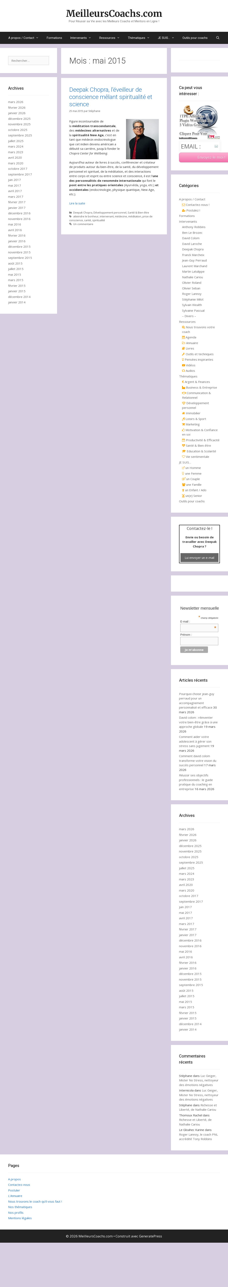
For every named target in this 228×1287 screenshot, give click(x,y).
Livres (188, 348)
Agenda (189, 337)
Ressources (111, 38)
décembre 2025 (19, 119)
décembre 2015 (19, 246)
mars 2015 (15, 280)
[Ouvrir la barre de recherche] (218, 38)
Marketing (191, 424)
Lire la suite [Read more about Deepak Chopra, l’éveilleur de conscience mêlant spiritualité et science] (77, 203)
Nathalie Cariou (192, 277)
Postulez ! (191, 210)
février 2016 (16, 235)
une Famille (191, 484)
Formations (54, 38)
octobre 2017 (17, 169)
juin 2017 (14, 180)
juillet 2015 (15, 269)
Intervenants (82, 38)
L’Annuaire (15, 1196)
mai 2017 (14, 185)
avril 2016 (15, 230)
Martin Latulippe (193, 271)
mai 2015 (14, 274)
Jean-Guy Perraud (194, 260)
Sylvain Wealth (192, 305)
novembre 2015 (19, 252)
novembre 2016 (19, 219)
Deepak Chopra (82, 212)
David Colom (190, 238)
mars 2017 (15, 196)
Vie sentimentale (195, 457)
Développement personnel (109, 212)
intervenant (107, 216)
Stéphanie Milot (193, 299)
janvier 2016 (16, 241)
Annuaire (190, 343)
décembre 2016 (19, 213)
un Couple (191, 479)
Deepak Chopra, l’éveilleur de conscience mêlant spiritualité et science (110, 97)
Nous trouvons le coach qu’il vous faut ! (35, 1201)
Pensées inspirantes (197, 359)
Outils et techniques (198, 354)
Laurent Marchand (194, 266)
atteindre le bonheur (86, 216)
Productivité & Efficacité (201, 440)
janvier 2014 (16, 302)
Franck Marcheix (193, 255)
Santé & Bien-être (138, 212)
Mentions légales (20, 1218)
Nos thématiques (20, 1207)
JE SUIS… (168, 38)
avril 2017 (15, 191)
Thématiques (141, 38)
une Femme (191, 473)
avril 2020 (15, 157)
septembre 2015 (20, 258)
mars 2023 (15, 152)
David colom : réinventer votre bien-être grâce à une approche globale (198, 722)
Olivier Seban (191, 288)
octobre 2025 (17, 130)
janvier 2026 (16, 113)
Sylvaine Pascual (193, 310)
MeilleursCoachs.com (114, 13)
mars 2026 (15, 102)
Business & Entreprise (199, 387)
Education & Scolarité (199, 451)
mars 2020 (15, 163)
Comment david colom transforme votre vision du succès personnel (197, 760)
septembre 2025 (20, 135)
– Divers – (189, 316)
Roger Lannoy (191, 294)
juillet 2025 (15, 141)
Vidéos (188, 365)
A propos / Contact (25, 38)
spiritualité (98, 220)
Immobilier (191, 413)
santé (87, 220)
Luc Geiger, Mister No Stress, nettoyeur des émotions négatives (198, 1080)
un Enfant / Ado (194, 490)
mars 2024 (15, 146)
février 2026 (16, 107)
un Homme (191, 468)
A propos (14, 1179)
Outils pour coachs (195, 38)
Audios (188, 371)
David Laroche (192, 244)
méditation (134, 216)
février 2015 (16, 286)
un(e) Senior (192, 496)
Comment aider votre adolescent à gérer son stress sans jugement (195, 741)
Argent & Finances (196, 382)
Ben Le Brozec (192, 233)
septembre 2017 (20, 174)
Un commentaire (83, 224)
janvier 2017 (16, 208)
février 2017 (16, 202)
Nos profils (15, 1212)
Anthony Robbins (194, 227)
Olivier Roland (191, 283)
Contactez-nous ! (195, 205)
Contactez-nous (19, 1185)
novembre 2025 (19, 124)
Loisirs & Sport (194, 419)
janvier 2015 (16, 291)
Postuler (14, 1190)
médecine (121, 216)
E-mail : (198, 621)
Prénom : (186, 634)
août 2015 (15, 263)
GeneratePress (150, 1236)
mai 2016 (14, 224)
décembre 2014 (19, 297)
